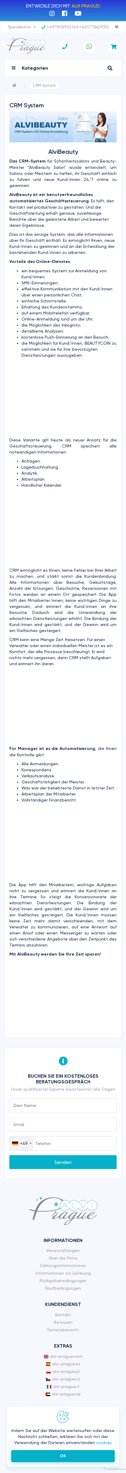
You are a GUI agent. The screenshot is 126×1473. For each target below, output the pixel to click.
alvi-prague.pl (63, 1371)
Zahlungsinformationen (63, 1265)
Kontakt (63, 1314)
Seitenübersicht (63, 1329)
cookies (104, 1442)
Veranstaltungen (63, 1250)
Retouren (63, 1322)
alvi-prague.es (63, 1363)
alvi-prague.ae (63, 1394)
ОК (63, 1456)
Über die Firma (63, 1258)
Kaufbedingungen (63, 1288)
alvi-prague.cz (63, 1379)
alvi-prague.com (63, 1356)
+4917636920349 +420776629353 (75, 27)
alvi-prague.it (63, 1386)
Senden (63, 1162)
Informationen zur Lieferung (63, 1273)
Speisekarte (22, 27)
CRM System (44, 85)
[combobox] (21, 1143)
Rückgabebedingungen (63, 1280)
